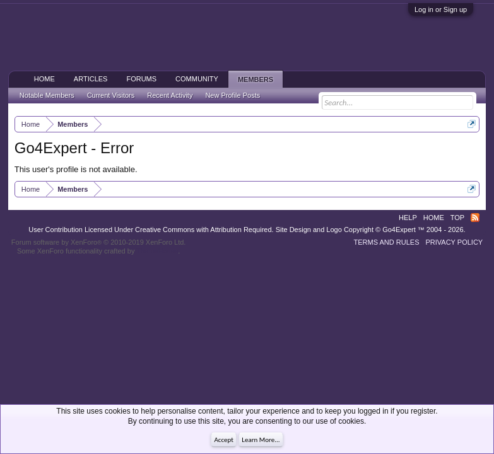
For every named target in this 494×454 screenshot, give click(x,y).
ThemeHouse (157, 251)
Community (196, 79)
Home (44, 79)
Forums (141, 79)
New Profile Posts (232, 95)
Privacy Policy (454, 242)
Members (255, 79)
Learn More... (260, 440)
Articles (91, 79)
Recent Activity (169, 95)
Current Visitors (111, 95)
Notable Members (47, 95)
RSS (475, 217)
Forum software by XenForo (98, 242)
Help (408, 217)
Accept (223, 440)
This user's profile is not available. (76, 169)
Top (457, 217)
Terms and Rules (387, 242)
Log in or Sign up (441, 9)
